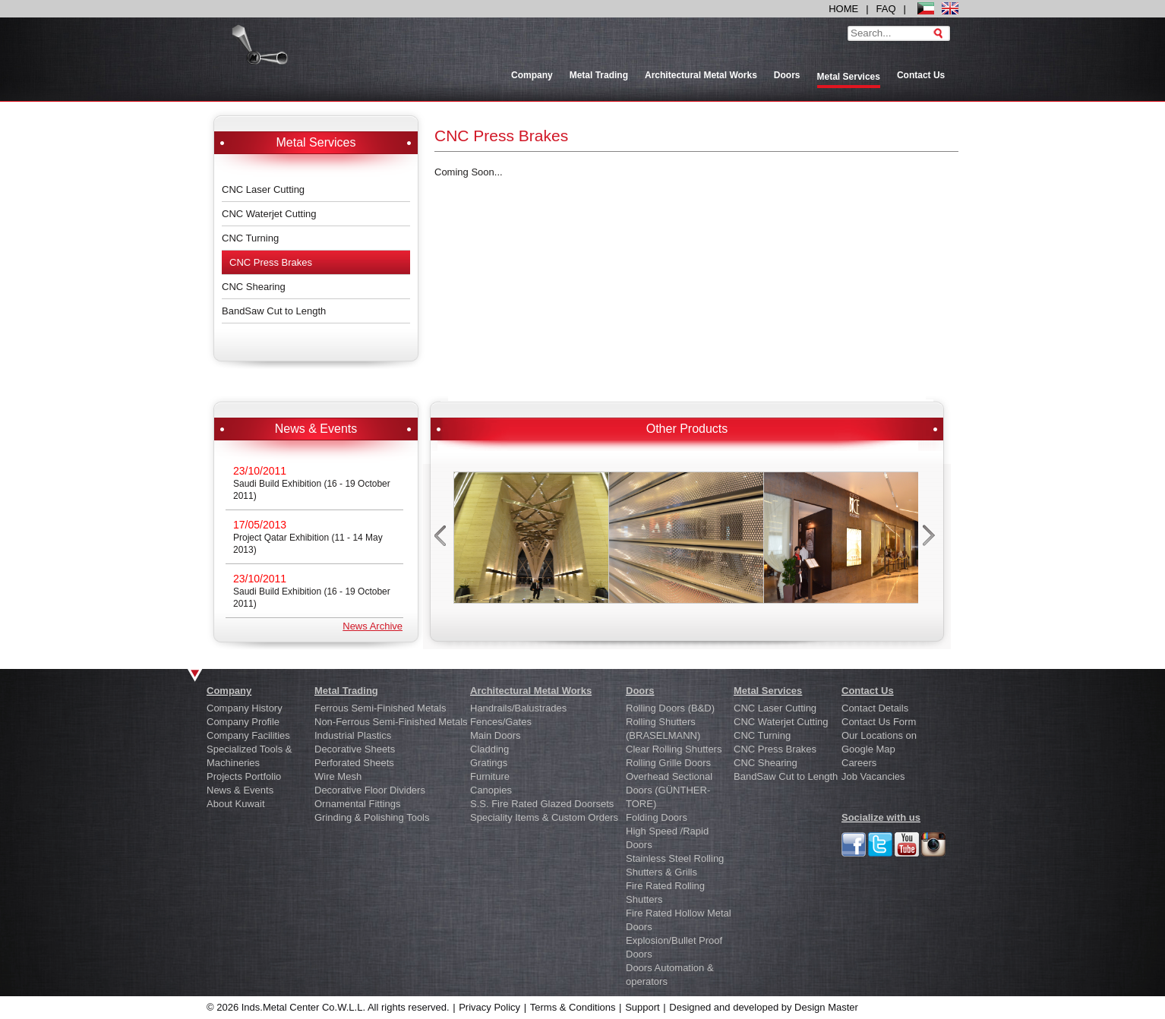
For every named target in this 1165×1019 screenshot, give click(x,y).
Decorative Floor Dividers (369, 790)
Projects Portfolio (244, 776)
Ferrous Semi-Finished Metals (380, 708)
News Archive (373, 626)
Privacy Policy (489, 1007)
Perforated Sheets (354, 762)
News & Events (240, 790)
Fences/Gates (501, 721)
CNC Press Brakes (270, 262)
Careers (858, 762)
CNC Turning (250, 238)
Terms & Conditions (573, 1007)
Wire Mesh (337, 776)
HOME (843, 8)
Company (532, 75)
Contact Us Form (878, 721)
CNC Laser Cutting (263, 189)
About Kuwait (236, 803)
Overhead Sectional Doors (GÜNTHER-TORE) (669, 790)
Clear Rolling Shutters (673, 749)
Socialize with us (880, 817)
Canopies (491, 790)
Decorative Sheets (354, 749)
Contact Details (874, 708)
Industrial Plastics (352, 735)
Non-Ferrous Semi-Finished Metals (391, 721)
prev (442, 540)
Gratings (488, 762)
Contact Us (921, 75)
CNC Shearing (254, 286)
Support (642, 1007)
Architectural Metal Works (701, 75)
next (931, 540)
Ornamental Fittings (357, 803)
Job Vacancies (873, 776)
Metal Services (768, 690)
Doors (787, 75)
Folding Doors (656, 817)
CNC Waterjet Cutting (269, 213)
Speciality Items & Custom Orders (544, 817)
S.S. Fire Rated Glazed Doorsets (542, 803)
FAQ (886, 8)
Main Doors (495, 735)
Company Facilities (248, 735)
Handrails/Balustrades (518, 708)
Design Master (826, 1007)
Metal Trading (599, 75)
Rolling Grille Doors (668, 762)
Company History (245, 708)
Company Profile (243, 721)
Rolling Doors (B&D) (670, 708)
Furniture (490, 776)
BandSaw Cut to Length (274, 311)
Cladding (489, 749)
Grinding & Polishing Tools (372, 817)
